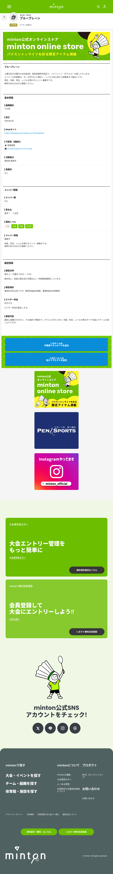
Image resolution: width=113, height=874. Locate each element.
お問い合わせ (88, 798)
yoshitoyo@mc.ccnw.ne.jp (19, 148)
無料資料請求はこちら (87, 570)
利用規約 (30, 814)
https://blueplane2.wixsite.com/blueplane (24, 133)
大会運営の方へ (64, 779)
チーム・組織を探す (21, 783)
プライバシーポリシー (14, 814)
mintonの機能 (64, 774)
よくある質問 (63, 784)
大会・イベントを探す (23, 775)
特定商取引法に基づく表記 (48, 814)
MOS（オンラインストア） (92, 776)
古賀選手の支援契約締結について (68, 790)
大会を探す (14, 619)
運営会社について (70, 814)
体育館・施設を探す (21, 791)
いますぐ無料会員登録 (87, 631)
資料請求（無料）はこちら (38, 831)
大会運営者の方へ (17, 557)
